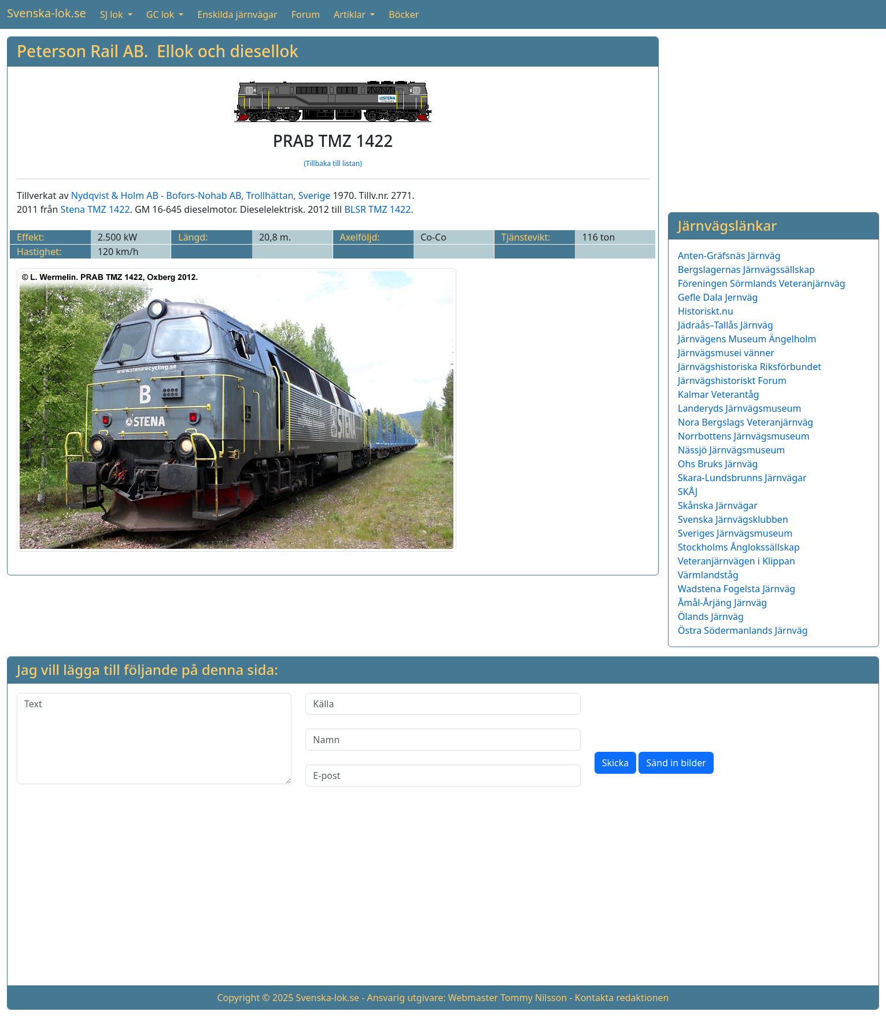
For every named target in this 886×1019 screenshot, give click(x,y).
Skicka (615, 762)
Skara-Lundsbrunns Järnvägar (742, 477)
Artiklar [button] (351, 14)
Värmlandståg (708, 574)
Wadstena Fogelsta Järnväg (736, 588)
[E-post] (442, 776)
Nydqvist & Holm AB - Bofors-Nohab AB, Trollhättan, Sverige (201, 195)
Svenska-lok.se (46, 13)
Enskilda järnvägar (237, 14)
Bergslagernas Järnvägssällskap (746, 269)
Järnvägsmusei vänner (726, 352)
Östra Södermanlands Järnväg (743, 630)
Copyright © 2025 (255, 997)
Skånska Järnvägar (718, 505)
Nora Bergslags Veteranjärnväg (745, 422)
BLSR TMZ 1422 (377, 209)
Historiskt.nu (705, 311)
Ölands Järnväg (711, 616)
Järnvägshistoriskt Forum (732, 380)
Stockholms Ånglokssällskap (739, 547)
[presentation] (682, 715)
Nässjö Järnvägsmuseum (731, 450)
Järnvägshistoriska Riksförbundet (749, 366)
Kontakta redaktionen (622, 997)
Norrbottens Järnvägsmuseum (744, 436)
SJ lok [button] (112, 14)
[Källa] (442, 704)
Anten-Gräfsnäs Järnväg (729, 255)
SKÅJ (687, 491)
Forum (305, 14)
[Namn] (442, 740)
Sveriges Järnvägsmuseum (735, 533)
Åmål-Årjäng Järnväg (722, 602)
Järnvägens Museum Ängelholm (747, 339)
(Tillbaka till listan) (333, 163)
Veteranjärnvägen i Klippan (736, 561)
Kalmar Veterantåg (718, 394)
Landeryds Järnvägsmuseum (739, 408)
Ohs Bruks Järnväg (718, 463)
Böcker (404, 14)
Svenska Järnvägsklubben (733, 519)
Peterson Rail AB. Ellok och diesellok (157, 51)
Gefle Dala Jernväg (718, 297)
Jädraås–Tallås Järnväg (725, 325)
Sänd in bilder (676, 762)
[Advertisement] (773, 117)
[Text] (154, 738)
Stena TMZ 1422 (95, 209)
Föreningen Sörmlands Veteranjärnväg (762, 283)
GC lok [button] (161, 14)
